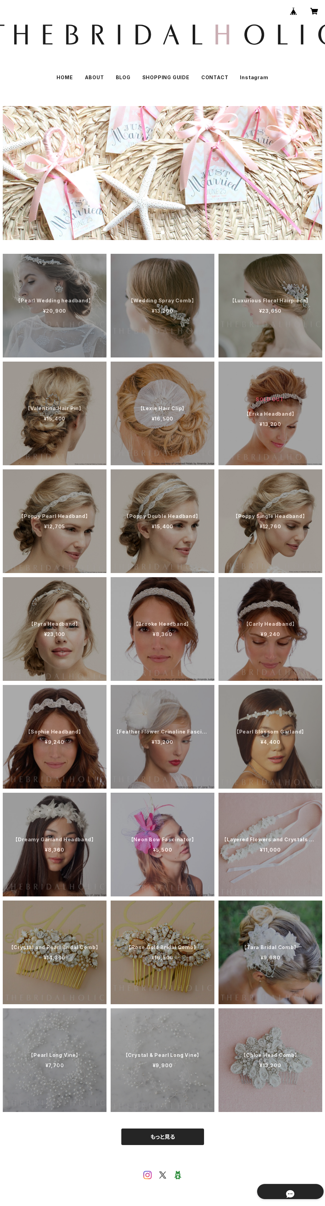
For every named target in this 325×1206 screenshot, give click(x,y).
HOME (65, 77)
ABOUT (94, 77)
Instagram (254, 77)
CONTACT (214, 77)
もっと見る (162, 1136)
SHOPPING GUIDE (166, 77)
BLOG (123, 77)
